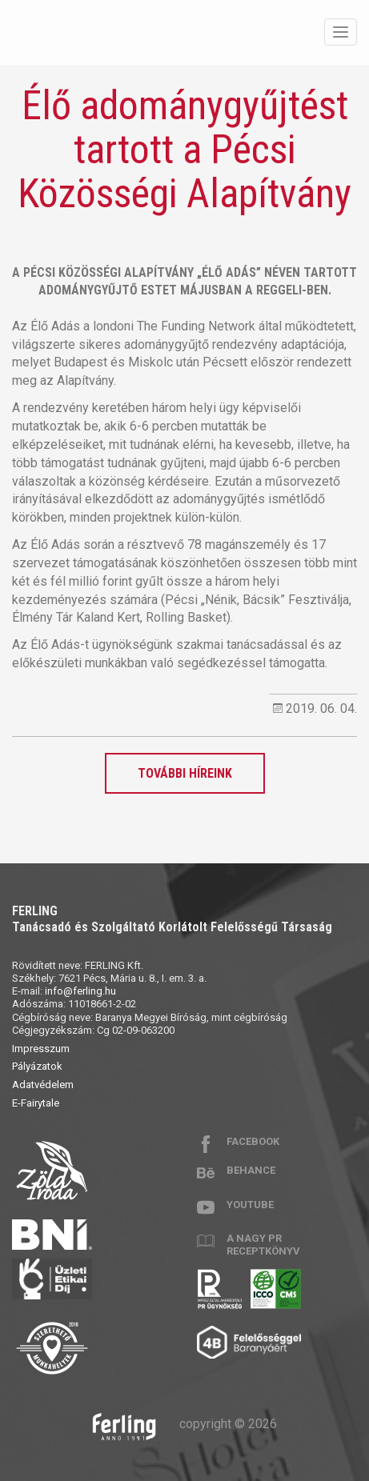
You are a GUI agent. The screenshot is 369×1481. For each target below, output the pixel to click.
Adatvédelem (43, 1085)
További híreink (185, 773)
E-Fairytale (35, 1103)
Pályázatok (37, 1066)
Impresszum (41, 1049)
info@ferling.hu (80, 991)
